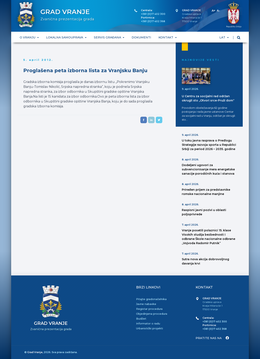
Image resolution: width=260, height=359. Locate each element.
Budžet (141, 318)
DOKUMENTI (141, 37)
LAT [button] (222, 37)
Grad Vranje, (35, 352)
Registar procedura (149, 308)
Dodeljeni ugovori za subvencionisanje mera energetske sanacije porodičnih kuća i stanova (208, 169)
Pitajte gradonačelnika (151, 299)
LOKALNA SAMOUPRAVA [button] (65, 37)
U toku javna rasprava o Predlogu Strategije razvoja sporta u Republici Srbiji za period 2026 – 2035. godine (209, 145)
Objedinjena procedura (151, 313)
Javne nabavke (146, 304)
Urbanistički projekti (149, 328)
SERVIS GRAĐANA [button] (108, 37)
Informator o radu (148, 323)
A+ (213, 10)
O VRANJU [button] (28, 37)
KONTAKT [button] (166, 37)
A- (218, 10)
